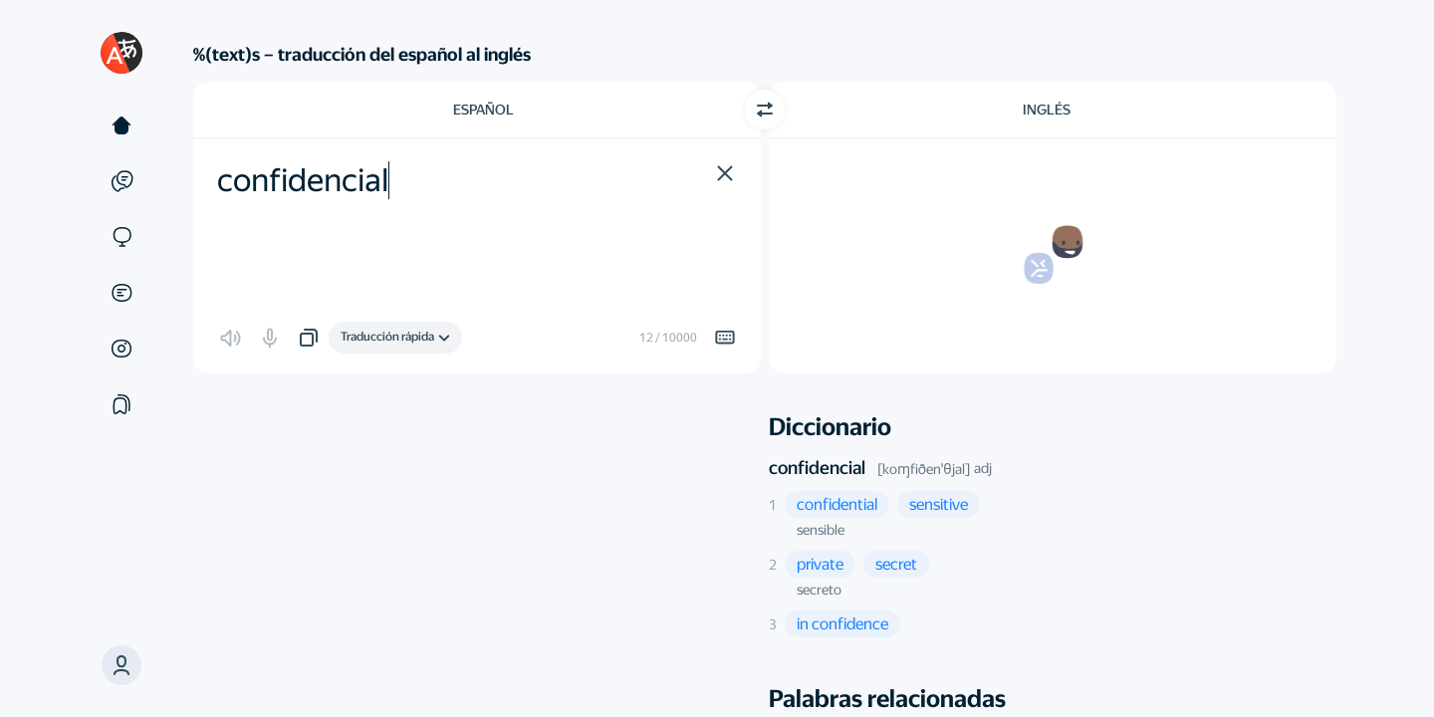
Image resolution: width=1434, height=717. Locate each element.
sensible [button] (820, 530)
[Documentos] (121, 293)
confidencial (817, 467)
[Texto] (121, 125)
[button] (121, 665)
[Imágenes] (121, 348)
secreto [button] (819, 590)
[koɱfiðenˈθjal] (923, 469)
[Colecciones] (121, 404)
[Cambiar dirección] (765, 109)
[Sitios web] (121, 237)
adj (983, 468)
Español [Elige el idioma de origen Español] (483, 110)
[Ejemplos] (121, 181)
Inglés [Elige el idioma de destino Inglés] (1047, 110)
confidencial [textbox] (302, 180)
